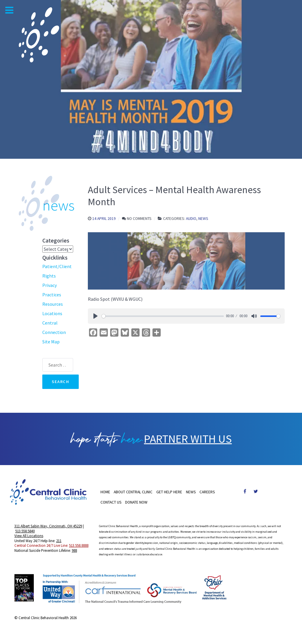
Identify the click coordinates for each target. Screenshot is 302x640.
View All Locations (28, 536)
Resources (52, 304)
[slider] (163, 316)
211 (58, 541)
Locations (52, 313)
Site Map (51, 342)
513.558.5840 (25, 531)
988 (74, 551)
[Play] (95, 316)
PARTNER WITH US (188, 439)
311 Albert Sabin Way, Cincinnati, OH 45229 (48, 526)
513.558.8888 (78, 546)
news (58, 205)
